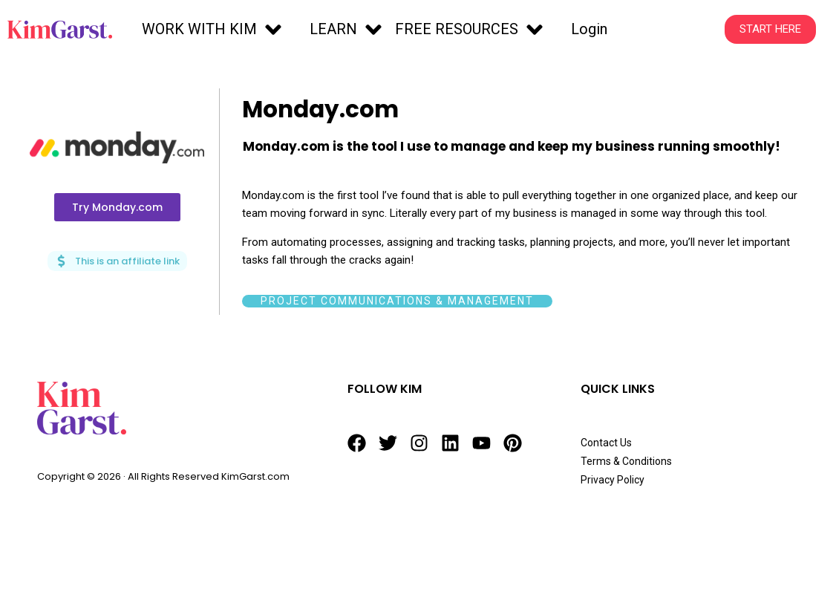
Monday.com (323, 109)
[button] (214, 29)
